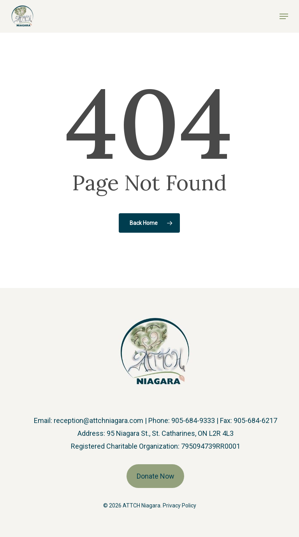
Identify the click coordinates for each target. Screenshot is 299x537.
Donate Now (155, 476)
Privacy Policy (179, 505)
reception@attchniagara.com (98, 420)
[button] (284, 16)
